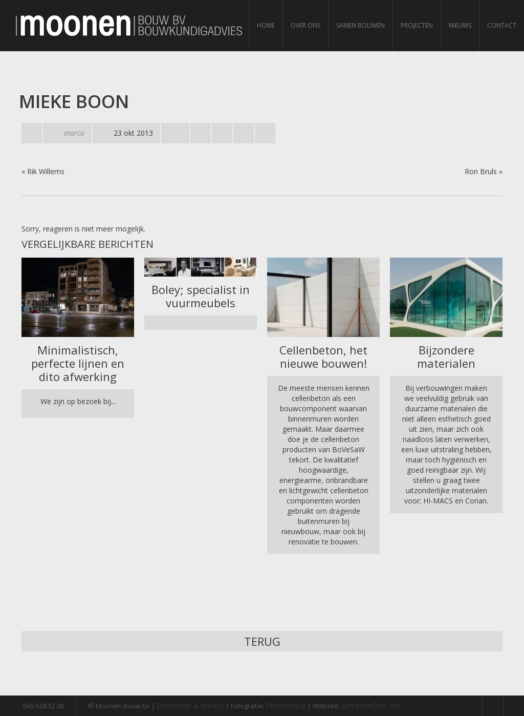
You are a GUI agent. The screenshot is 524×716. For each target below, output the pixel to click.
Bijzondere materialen (446, 356)
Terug (262, 641)
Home (266, 25)
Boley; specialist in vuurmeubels (200, 296)
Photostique (286, 705)
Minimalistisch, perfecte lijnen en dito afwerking (77, 363)
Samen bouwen (360, 25)
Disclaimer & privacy (190, 705)
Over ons (305, 25)
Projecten (417, 25)
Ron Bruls (481, 171)
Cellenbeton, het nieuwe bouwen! (323, 356)
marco (74, 133)
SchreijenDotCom (370, 705)
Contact (501, 25)
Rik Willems (45, 171)
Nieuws (460, 25)
